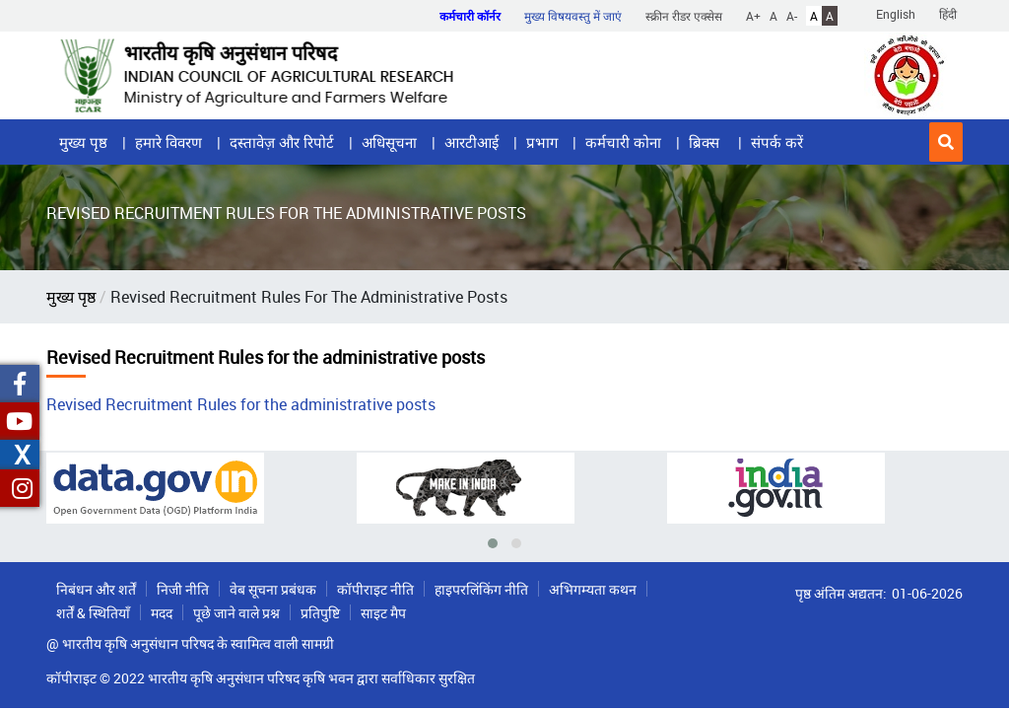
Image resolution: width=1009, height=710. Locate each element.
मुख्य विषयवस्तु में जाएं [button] (573, 16)
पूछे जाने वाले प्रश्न (236, 613)
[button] (946, 142)
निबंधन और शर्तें (96, 589)
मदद (161, 613)
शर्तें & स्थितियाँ (93, 613)
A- (791, 16)
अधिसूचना (389, 142)
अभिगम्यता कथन (593, 589)
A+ (753, 16)
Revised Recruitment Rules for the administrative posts (241, 404)
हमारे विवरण (168, 142)
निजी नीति (183, 589)
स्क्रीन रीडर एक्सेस (683, 16)
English (895, 14)
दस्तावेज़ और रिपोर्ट (282, 142)
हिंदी (948, 14)
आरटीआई (471, 142)
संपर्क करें (777, 142)
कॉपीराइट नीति (375, 589)
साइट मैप (383, 613)
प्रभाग (542, 142)
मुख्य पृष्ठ (83, 142)
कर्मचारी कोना (623, 142)
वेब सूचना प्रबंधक (273, 589)
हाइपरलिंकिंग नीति (481, 589)
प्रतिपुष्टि (320, 613)
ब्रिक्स (706, 142)
